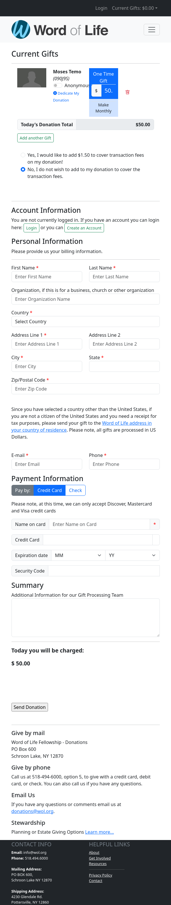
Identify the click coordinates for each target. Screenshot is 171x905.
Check (75, 490)
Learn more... (99, 832)
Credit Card (49, 490)
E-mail (19, 455)
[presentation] (55, 679)
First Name (25, 268)
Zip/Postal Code (30, 380)
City (17, 357)
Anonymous (78, 85)
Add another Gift (35, 138)
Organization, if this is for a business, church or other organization (82, 290)
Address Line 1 (29, 335)
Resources (98, 863)
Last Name (102, 268)
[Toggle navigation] (152, 29)
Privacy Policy (100, 875)
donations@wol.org (32, 811)
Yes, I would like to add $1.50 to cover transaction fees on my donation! (86, 158)
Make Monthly (103, 108)
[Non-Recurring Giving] (115, 124)
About (94, 852)
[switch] (57, 85)
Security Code (30, 571)
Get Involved (100, 858)
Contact (95, 880)
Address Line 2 (104, 335)
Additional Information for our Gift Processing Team (67, 595)
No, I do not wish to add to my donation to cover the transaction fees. (84, 172)
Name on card (30, 524)
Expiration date (31, 555)
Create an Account (84, 228)
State (96, 357)
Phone (98, 455)
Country (21, 312)
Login (101, 8)
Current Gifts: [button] (133, 8)
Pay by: (22, 490)
